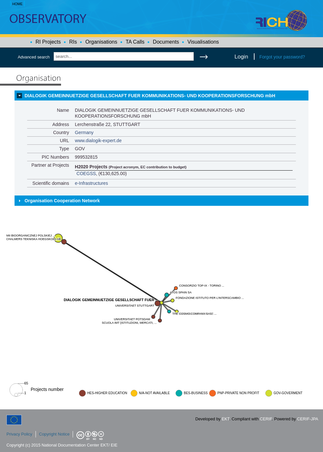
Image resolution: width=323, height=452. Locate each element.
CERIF (266, 418)
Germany (84, 132)
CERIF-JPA (307, 418)
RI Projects (48, 42)
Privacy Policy (19, 434)
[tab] (161, 95)
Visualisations (203, 42)
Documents (166, 42)
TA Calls (135, 42)
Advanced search (34, 57)
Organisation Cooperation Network (62, 200)
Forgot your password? (282, 56)
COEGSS (86, 173)
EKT (225, 418)
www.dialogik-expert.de (98, 140)
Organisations (101, 42)
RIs (73, 42)
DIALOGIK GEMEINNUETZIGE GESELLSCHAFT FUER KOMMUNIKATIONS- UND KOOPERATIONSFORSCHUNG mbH (150, 95)
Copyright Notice (54, 434)
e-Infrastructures (91, 183)
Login (241, 56)
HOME (17, 4)
